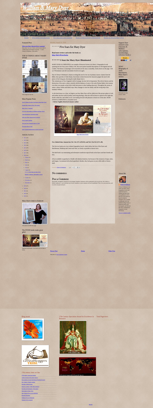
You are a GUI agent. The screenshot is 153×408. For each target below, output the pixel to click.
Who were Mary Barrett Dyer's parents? (33, 46)
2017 (25, 152)
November (27, 180)
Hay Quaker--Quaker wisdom (28, 382)
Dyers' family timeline (27, 120)
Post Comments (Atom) (61, 254)
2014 (25, 145)
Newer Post (54, 251)
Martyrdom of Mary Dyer (27, 391)
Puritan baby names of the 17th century (31, 105)
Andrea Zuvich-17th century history (30, 377)
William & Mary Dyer (45, 8)
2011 (25, 137)
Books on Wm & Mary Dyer (114, 38)
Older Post (111, 251)
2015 (25, 147)
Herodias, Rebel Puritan (27, 384)
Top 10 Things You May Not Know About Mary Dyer (34, 102)
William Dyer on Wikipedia (28, 397)
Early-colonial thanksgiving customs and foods (32, 129)
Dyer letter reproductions (41, 38)
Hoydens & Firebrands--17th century (30, 388)
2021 (25, 191)
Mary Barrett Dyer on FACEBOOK (30, 393)
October (27, 177)
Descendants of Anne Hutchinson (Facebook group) (33, 379)
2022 (25, 193)
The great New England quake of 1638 (31, 123)
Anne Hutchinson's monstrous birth (30, 114)
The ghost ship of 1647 (27, 126)
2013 (25, 142)
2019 (25, 186)
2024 (25, 196)
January (27, 157)
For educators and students (62, 38)
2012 (25, 140)
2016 (25, 150)
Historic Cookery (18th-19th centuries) (30, 386)
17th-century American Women (29, 375)
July (26, 167)
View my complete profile (124, 213)
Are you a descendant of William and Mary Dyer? (33, 111)
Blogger (90, 404)
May (26, 162)
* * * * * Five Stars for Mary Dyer (33, 172)
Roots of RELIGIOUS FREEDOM (88, 38)
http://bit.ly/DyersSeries (83, 134)
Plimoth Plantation (26, 395)
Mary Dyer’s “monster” (27, 108)
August (27, 170)
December (27, 182)
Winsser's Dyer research (27, 400)
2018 (25, 155)
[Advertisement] (82, 237)
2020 (25, 188)
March (26, 160)
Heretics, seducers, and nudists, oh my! (34, 174)
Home (26, 38)
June (26, 165)
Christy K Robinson (125, 184)
